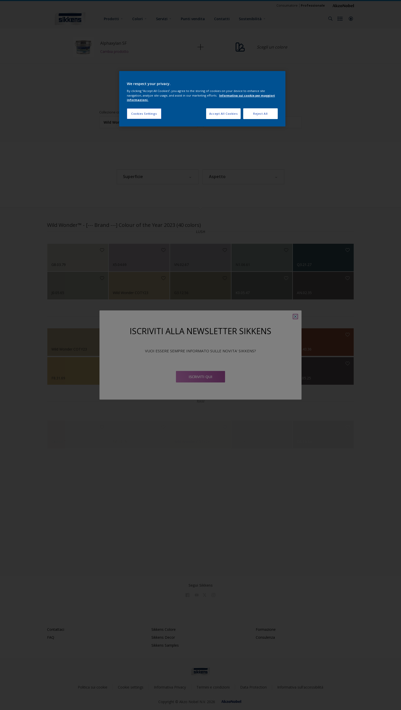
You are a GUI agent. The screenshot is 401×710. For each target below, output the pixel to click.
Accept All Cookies (223, 113)
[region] (202, 98)
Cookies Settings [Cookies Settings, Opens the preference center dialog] (144, 113)
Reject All (260, 113)
